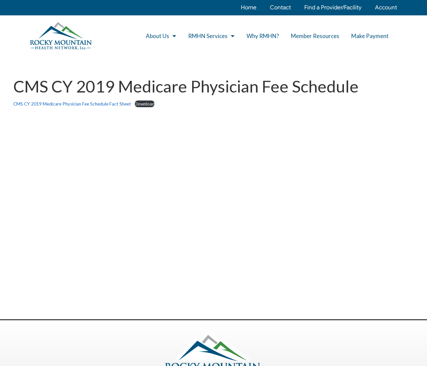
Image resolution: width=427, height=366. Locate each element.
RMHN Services (211, 36)
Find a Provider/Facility (333, 7)
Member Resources (315, 35)
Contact (280, 7)
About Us (161, 36)
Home (249, 7)
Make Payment (370, 35)
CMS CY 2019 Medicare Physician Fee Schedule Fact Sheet (72, 104)
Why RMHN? (263, 35)
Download (144, 104)
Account (386, 7)
